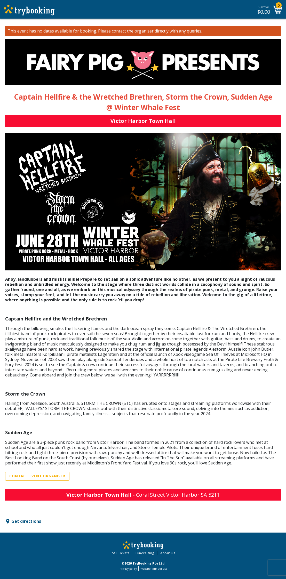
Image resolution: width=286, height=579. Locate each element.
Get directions (26, 521)
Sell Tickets (120, 553)
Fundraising (145, 553)
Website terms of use (153, 568)
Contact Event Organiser (37, 476)
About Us (167, 553)
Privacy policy (128, 568)
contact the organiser (133, 31)
